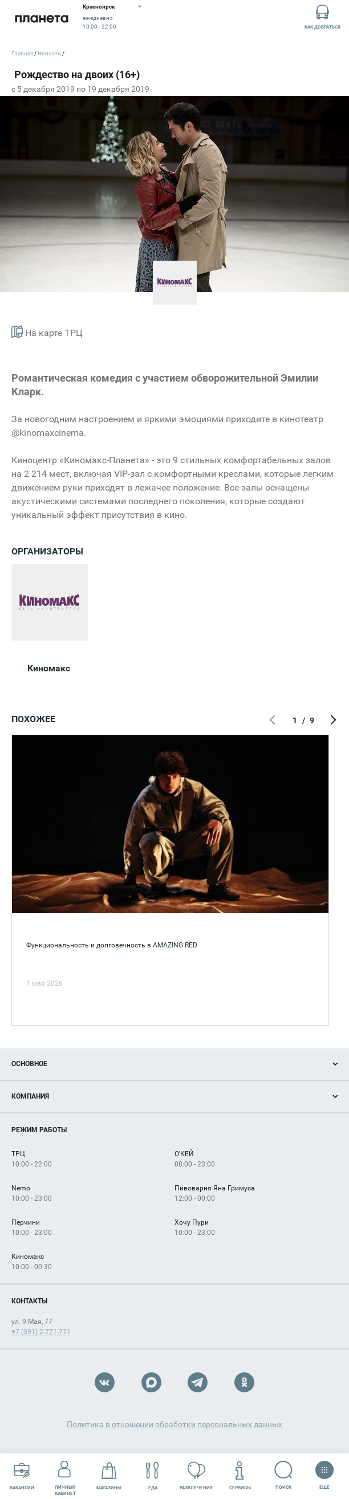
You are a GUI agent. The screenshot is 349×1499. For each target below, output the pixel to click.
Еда (152, 1475)
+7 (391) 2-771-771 (41, 1332)
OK (244, 1382)
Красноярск (99, 6)
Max (151, 1382)
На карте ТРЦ (47, 331)
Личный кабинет (65, 1475)
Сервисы (240, 1475)
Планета (41, 18)
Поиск (284, 1475)
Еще (324, 1471)
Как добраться (322, 16)
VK (105, 1382)
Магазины (108, 1475)
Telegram (198, 1382)
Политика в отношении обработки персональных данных (174, 1424)
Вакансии (22, 1475)
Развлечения (196, 1475)
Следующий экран (332, 720)
